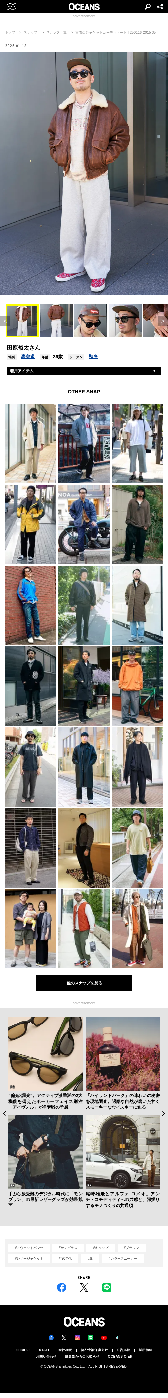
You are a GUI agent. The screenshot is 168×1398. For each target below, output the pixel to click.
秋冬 (93, 356)
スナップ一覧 (56, 32)
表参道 (28, 356)
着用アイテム (22, 371)
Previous (4, 1113)
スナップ (31, 32)
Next (164, 1113)
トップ (10, 32)
